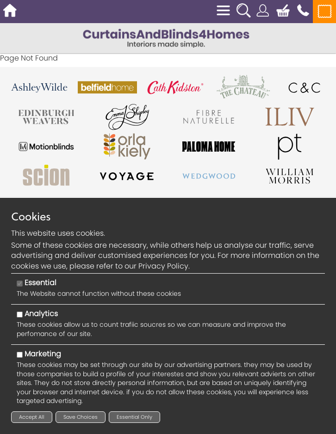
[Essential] (20, 284)
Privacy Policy (163, 266)
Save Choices (80, 417)
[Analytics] (20, 315)
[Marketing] (20, 355)
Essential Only (134, 417)
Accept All (31, 417)
